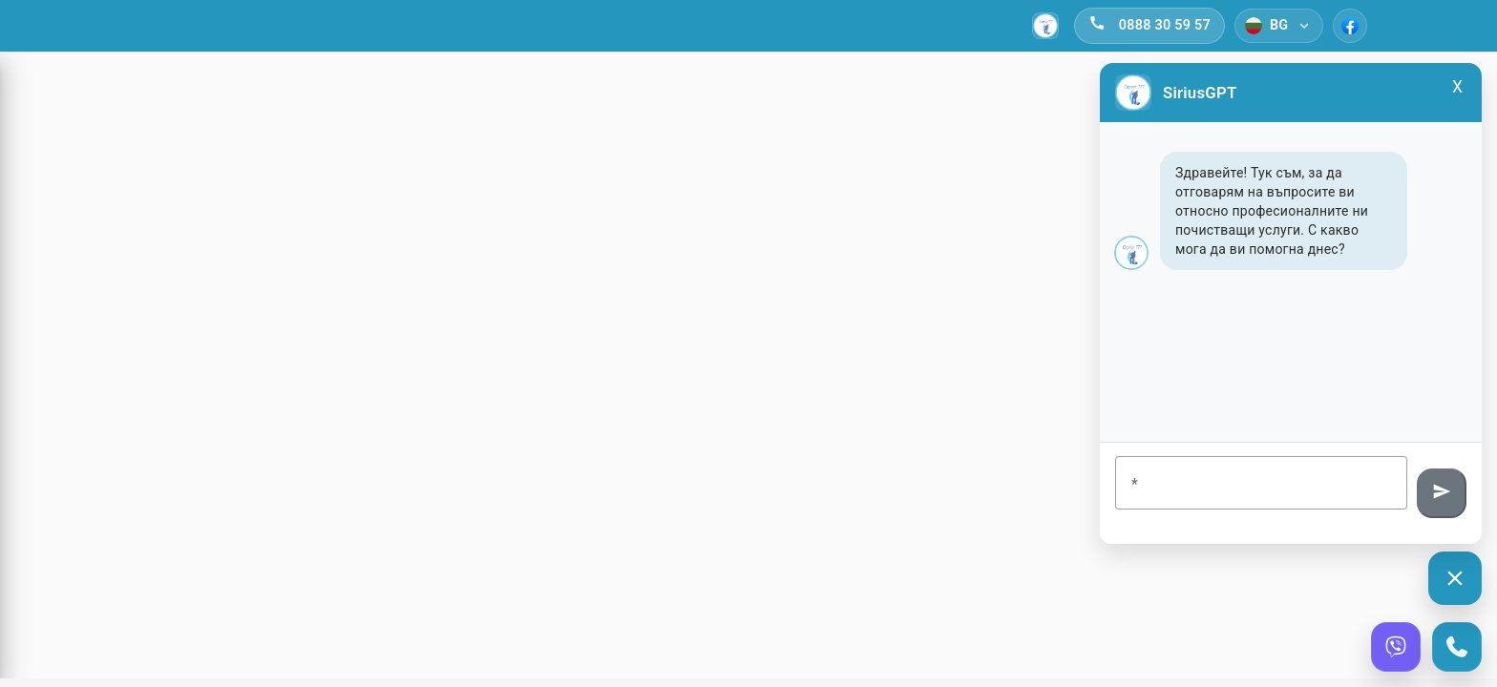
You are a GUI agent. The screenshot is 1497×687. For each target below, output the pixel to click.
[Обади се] (1149, 26)
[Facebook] (1350, 26)
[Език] (1278, 26)
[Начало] (1045, 25)
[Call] (1457, 647)
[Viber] (1396, 647)
